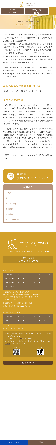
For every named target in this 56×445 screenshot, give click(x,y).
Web (20, 339)
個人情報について (28, 363)
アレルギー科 (11, 203)
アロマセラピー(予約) (37, 11)
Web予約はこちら (12, 11)
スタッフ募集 (14, 442)
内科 (7, 198)
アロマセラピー (12, 219)
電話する (41, 442)
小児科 (8, 193)
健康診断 (9, 209)
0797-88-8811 (28, 260)
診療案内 (28, 186)
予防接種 (9, 214)
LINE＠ (7, 343)
